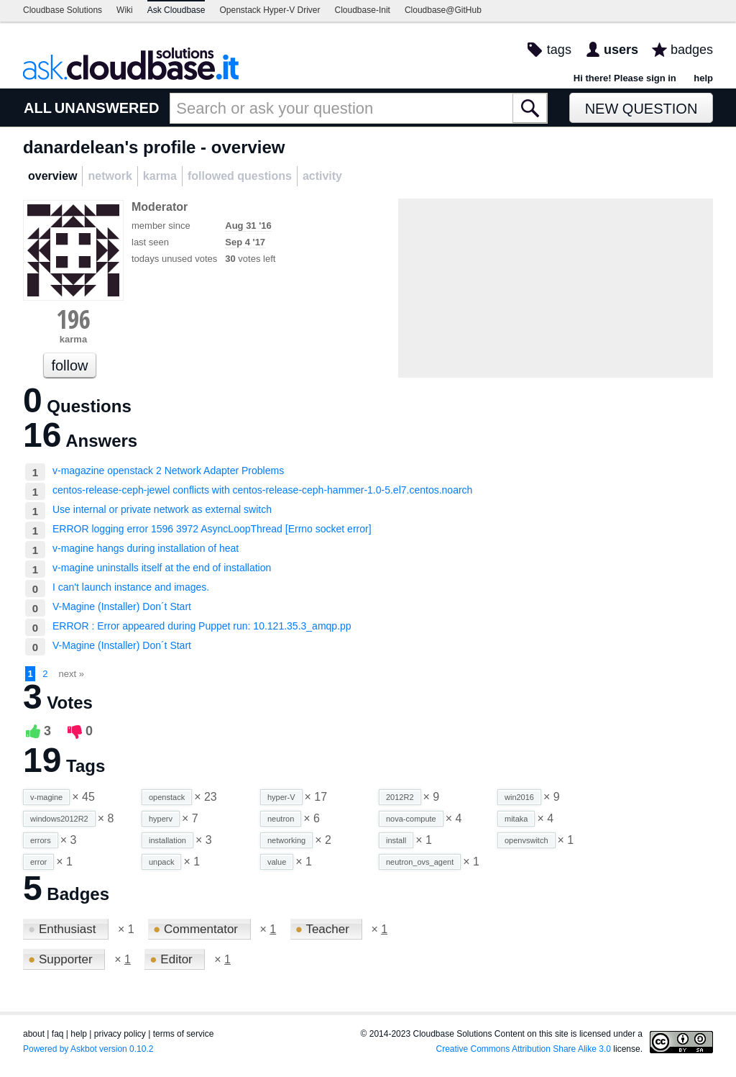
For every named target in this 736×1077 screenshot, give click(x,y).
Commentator (197, 929)
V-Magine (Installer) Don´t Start (121, 606)
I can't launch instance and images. (130, 587)
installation (167, 840)
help (703, 78)
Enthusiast (63, 929)
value (276, 862)
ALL (38, 108)
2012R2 (400, 797)
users (621, 49)
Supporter (62, 959)
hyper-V (281, 797)
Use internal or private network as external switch (162, 509)
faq (58, 1034)
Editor (173, 959)
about (34, 1034)
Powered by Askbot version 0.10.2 (88, 1049)
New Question (641, 109)
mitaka (516, 818)
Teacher (324, 929)
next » (71, 673)
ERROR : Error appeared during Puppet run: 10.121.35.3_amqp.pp (201, 626)
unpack (161, 862)
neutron (280, 818)
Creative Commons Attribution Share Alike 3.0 (523, 1049)
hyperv (160, 818)
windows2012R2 (59, 818)
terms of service (183, 1034)
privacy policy (120, 1034)
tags (559, 49)
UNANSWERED (107, 108)
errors (40, 840)
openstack (167, 797)
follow (69, 365)
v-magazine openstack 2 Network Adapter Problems (168, 470)
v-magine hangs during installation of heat (145, 548)
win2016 (519, 797)
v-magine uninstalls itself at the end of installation (161, 567)
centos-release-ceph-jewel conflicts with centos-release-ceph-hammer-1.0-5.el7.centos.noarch (262, 490)
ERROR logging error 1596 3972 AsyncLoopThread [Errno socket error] (212, 529)
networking (286, 840)
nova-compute (411, 818)
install (396, 840)
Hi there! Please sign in (625, 78)
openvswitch (526, 840)
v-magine (46, 797)
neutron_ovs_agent (420, 862)
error (38, 862)
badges (692, 49)
